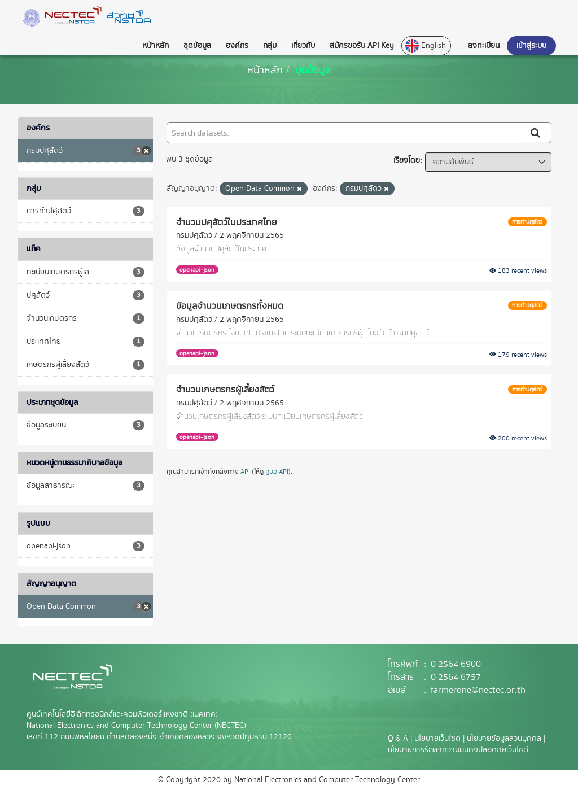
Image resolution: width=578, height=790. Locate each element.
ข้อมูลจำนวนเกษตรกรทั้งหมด (229, 305)
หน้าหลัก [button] (155, 45)
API (245, 472)
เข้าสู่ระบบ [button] (531, 45)
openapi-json (196, 269)
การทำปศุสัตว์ (527, 221)
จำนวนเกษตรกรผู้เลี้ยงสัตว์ (225, 389)
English (425, 46)
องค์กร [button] (237, 45)
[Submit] (536, 132)
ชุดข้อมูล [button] (197, 45)
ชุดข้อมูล (313, 69)
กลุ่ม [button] (270, 45)
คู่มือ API (276, 472)
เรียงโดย (406, 160)
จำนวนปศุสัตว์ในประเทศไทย (226, 222)
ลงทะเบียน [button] (484, 45)
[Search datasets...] (344, 133)
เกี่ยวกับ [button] (303, 45)
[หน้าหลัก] (265, 69)
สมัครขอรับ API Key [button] (362, 45)
